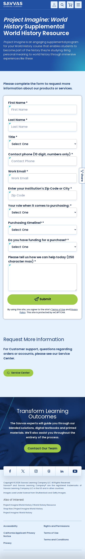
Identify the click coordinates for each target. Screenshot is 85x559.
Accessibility (10, 526)
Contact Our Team (42, 448)
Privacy (7, 543)
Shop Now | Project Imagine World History (23, 508)
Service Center (18, 372)
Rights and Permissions (56, 526)
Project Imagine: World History (17, 512)
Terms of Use (51, 533)
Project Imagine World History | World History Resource (29, 505)
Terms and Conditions (56, 539)
